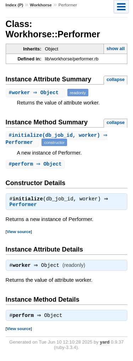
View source (19, 233)
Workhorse (41, 4)
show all (115, 48)
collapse (115, 79)
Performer (23, 206)
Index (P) (14, 4)
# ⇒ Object (36, 92)
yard (104, 344)
